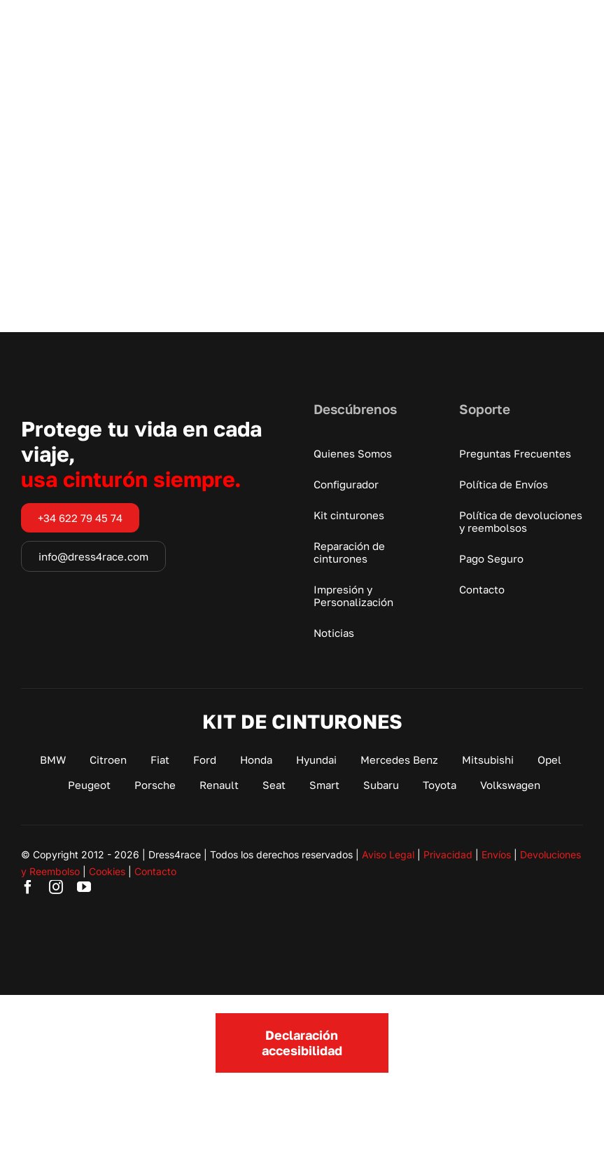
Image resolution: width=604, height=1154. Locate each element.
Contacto (155, 871)
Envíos (496, 854)
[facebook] (28, 887)
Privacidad (447, 854)
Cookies (107, 871)
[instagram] (56, 887)
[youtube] (84, 887)
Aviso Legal (388, 854)
